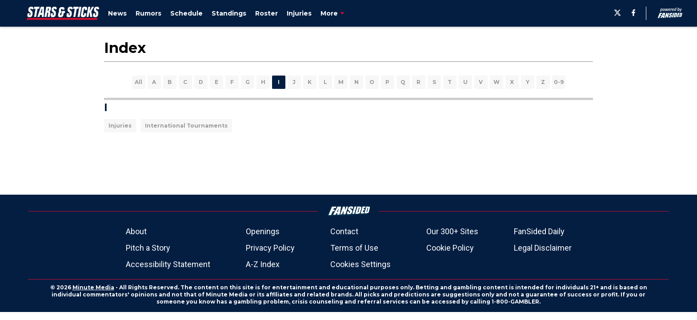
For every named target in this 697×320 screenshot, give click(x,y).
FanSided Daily (539, 231)
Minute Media (93, 287)
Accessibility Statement (168, 264)
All (138, 82)
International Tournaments (186, 125)
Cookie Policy (450, 247)
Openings (263, 231)
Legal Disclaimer (543, 247)
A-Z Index (263, 264)
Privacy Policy (270, 247)
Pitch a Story (148, 247)
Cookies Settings (360, 264)
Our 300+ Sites (452, 231)
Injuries (120, 125)
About (136, 231)
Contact (344, 231)
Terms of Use (354, 247)
